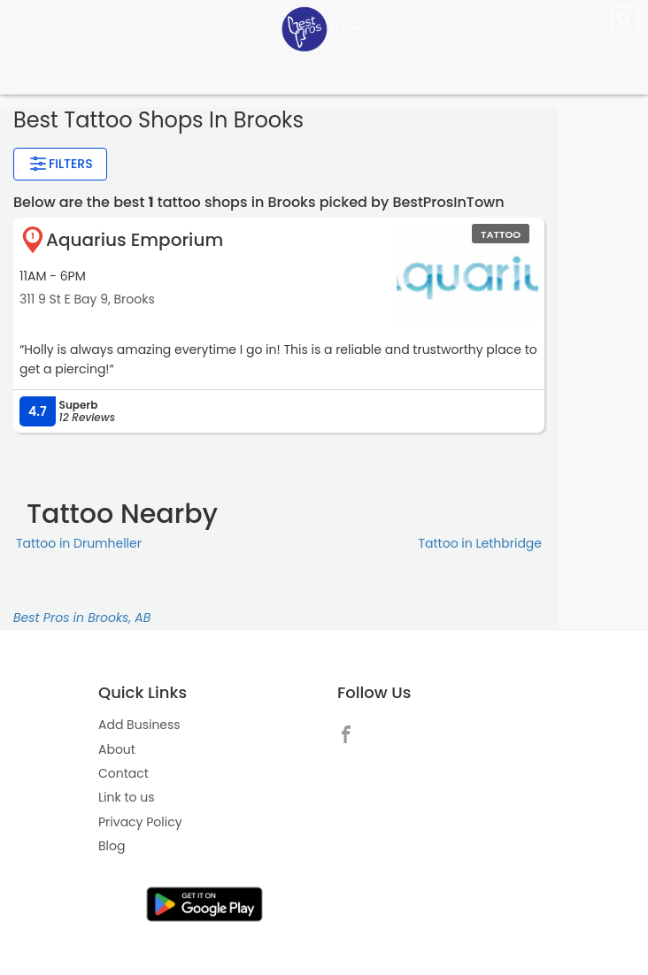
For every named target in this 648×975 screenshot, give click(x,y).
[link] (350, 732)
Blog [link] (111, 846)
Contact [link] (123, 773)
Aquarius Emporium (134, 240)
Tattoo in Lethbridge (480, 543)
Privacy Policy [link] (140, 822)
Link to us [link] (126, 797)
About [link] (116, 749)
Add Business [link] (139, 724)
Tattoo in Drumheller (79, 543)
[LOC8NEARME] (324, 28)
